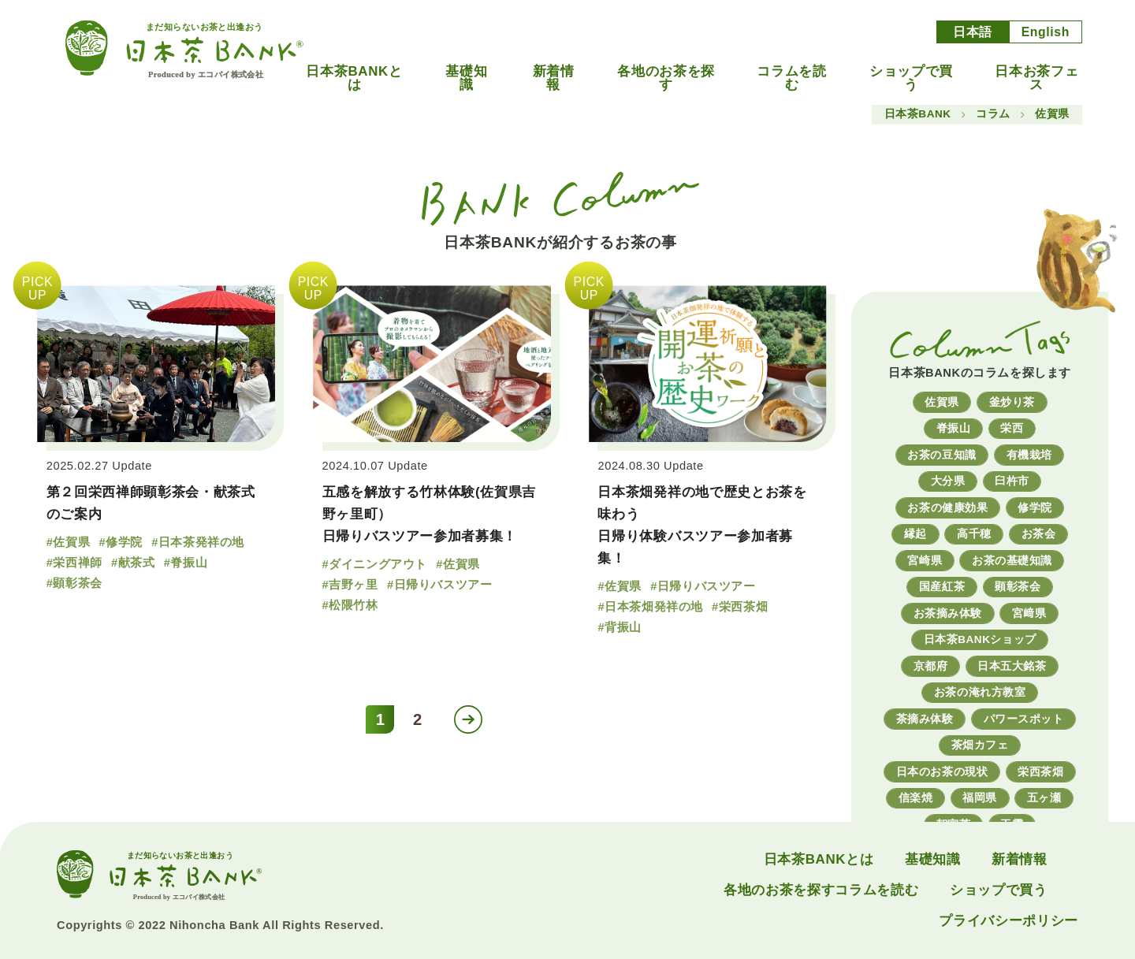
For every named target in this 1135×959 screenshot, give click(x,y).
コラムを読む (791, 78)
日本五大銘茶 (1011, 666)
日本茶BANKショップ (980, 639)
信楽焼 (916, 798)
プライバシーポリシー (1008, 920)
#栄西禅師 (74, 562)
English (1046, 32)
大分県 (948, 481)
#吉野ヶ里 (350, 584)
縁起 (915, 534)
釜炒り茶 (1012, 402)
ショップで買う (911, 78)
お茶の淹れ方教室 (979, 692)
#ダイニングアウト (374, 564)
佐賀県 (942, 402)
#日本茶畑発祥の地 (649, 606)
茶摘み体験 (925, 719)
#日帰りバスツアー (439, 584)
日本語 (972, 32)
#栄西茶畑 (740, 606)
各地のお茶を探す (666, 78)
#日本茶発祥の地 (197, 542)
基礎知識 (466, 78)
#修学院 (120, 542)
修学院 (1035, 508)
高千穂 (974, 534)
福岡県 (979, 798)
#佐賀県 (68, 542)
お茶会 (1039, 534)
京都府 (931, 666)
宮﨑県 (1029, 613)
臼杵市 (1012, 481)
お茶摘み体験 (948, 613)
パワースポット (1024, 719)
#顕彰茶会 (74, 583)
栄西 (1011, 428)
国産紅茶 (942, 587)
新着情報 (554, 78)
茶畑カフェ (980, 745)
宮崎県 (924, 561)
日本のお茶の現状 (942, 772)
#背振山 (619, 627)
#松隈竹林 (350, 605)
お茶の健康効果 (947, 508)
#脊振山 (185, 562)
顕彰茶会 (1017, 587)
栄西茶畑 (1040, 772)
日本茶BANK (917, 114)
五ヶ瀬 (1044, 798)
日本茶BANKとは (354, 78)
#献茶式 (132, 562)
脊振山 (953, 428)
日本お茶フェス (1036, 78)
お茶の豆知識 (941, 455)
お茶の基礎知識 (1012, 561)
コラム (993, 114)
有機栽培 (1029, 455)
